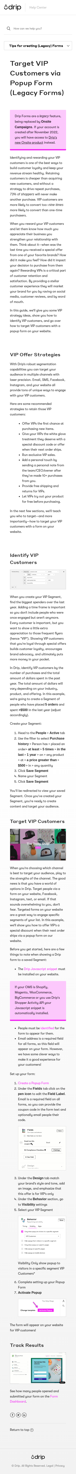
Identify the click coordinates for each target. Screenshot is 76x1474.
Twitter (18, 1415)
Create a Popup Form (34, 1083)
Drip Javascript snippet (40, 969)
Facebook (12, 1415)
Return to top (21, 1430)
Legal (49, 1465)
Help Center (38, 7)
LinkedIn (24, 1415)
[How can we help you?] (38, 28)
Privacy (60, 1465)
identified (47, 1028)
